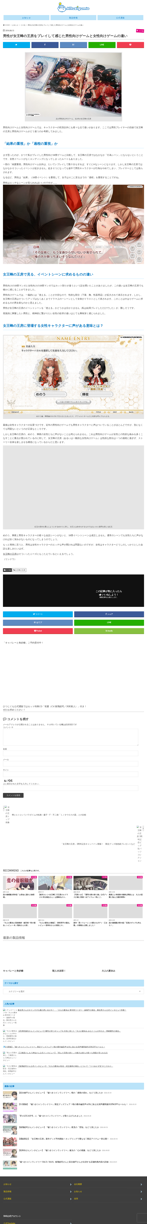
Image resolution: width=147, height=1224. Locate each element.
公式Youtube (9, 1215)
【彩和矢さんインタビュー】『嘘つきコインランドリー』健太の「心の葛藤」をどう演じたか (56, 1145)
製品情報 (73, 17)
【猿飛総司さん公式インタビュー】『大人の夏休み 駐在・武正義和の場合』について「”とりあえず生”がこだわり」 (65, 1060)
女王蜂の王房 (10, 553)
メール (6, 759)
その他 (8, 570)
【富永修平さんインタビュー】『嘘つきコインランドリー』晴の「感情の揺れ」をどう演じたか (57, 1087)
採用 (76, 1191)
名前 (5, 749)
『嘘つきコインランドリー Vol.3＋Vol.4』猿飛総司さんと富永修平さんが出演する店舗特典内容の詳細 (60, 1157)
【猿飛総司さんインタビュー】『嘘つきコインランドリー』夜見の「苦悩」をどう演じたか (55, 1122)
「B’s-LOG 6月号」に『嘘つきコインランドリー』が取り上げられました (47, 1111)
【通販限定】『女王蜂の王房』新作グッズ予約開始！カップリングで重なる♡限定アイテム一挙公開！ (60, 1134)
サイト (6, 770)
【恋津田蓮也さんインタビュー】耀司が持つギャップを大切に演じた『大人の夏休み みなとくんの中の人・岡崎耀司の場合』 (69, 1030)
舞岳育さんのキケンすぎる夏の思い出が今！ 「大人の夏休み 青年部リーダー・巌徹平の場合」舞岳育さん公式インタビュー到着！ (72, 1021)
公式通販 (120, 17)
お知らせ (26, 17)
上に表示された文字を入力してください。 (21, 794)
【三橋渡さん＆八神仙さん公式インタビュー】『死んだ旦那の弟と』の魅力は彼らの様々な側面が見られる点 (63, 1049)
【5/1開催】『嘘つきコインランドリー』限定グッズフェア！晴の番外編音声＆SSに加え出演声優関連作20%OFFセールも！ (69, 1041)
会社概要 (78, 1176)
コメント (8, 727)
